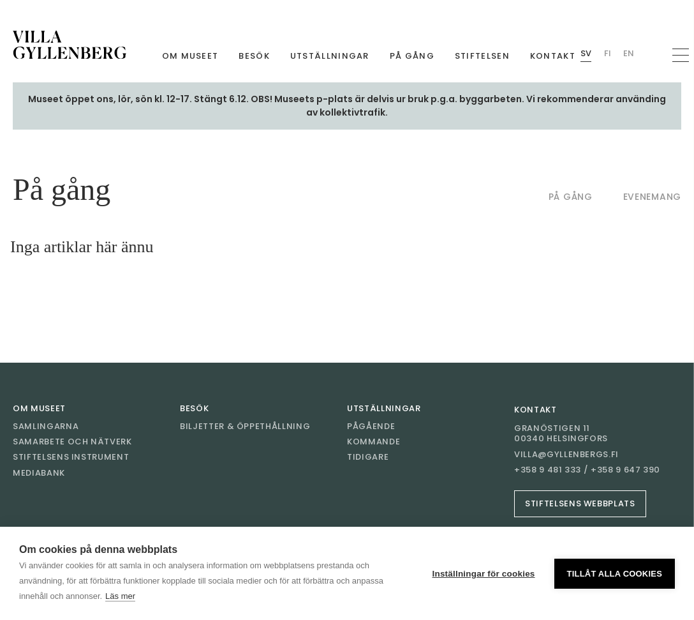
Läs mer (120, 596)
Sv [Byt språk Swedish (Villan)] (585, 53)
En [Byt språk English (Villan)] (628, 53)
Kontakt (535, 410)
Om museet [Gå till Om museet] (190, 56)
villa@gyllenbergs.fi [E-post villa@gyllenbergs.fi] (566, 455)
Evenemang (652, 196)
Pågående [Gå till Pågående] (371, 426)
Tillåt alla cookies (614, 573)
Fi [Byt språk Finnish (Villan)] (607, 53)
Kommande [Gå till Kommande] (373, 441)
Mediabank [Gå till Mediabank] (39, 473)
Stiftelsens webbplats (580, 503)
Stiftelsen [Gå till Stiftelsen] (482, 56)
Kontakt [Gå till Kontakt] (552, 56)
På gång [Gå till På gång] (412, 56)
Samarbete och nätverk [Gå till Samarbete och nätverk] (72, 441)
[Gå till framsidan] (69, 45)
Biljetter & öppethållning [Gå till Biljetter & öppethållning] (245, 426)
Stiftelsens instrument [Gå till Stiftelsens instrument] (71, 457)
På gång (571, 196)
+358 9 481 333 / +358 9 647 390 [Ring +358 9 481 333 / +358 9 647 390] (587, 470)
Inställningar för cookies (483, 573)
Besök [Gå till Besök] (254, 56)
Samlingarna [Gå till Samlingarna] (45, 426)
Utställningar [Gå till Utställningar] (329, 56)
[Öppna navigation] (680, 55)
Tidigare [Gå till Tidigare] (367, 457)
